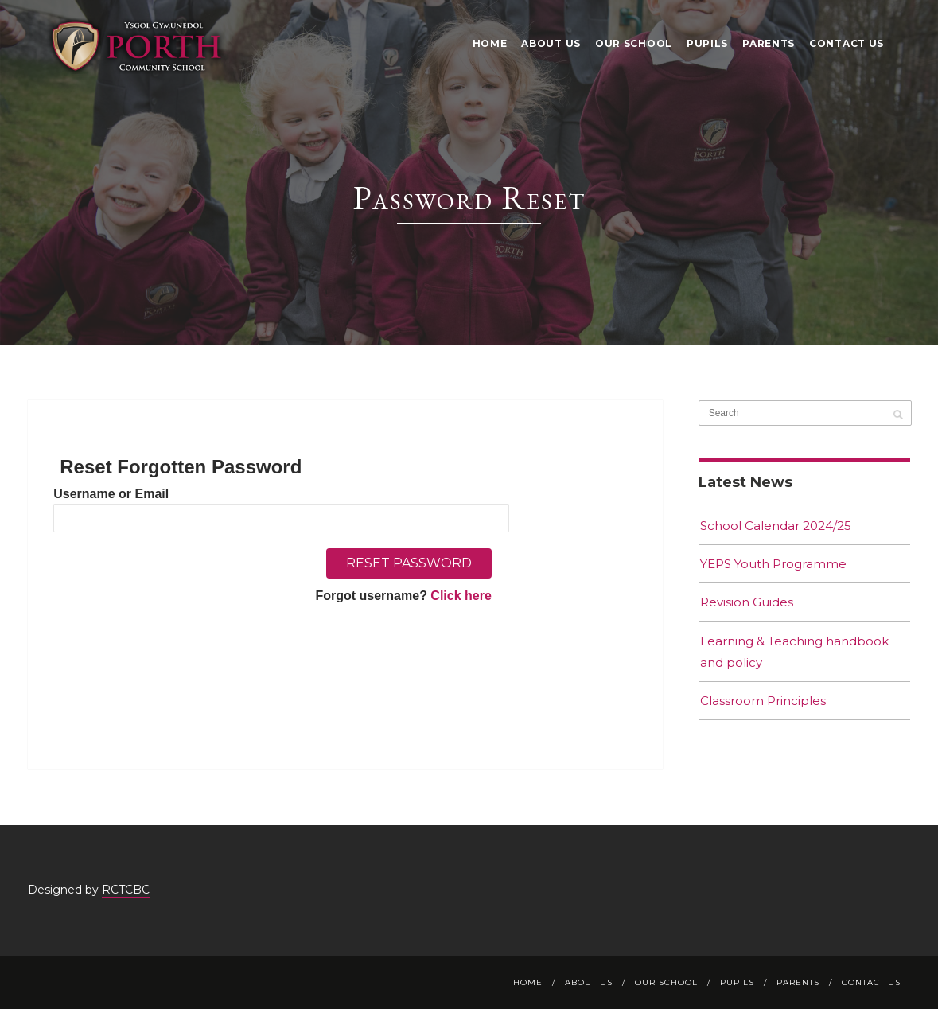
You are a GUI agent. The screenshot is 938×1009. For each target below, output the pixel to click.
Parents (768, 43)
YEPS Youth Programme (773, 563)
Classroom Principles (763, 700)
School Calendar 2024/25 (775, 525)
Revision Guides (746, 602)
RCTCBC (126, 889)
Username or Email (111, 494)
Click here (460, 595)
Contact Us (846, 43)
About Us (551, 43)
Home (490, 43)
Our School (633, 43)
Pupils (707, 43)
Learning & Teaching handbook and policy (794, 651)
